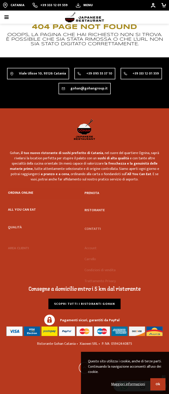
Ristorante (94, 215)
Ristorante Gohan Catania (84, 129)
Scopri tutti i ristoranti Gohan (84, 303)
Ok (158, 384)
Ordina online (20, 193)
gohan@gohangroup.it (89, 89)
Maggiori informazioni (128, 384)
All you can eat (22, 212)
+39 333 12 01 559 (145, 73)
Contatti (92, 234)
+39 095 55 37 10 (99, 73)
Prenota (91, 194)
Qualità (15, 233)
